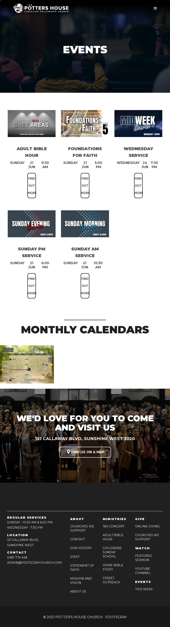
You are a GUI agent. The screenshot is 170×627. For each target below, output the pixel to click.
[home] (39, 8)
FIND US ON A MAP (85, 452)
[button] (155, 8)
